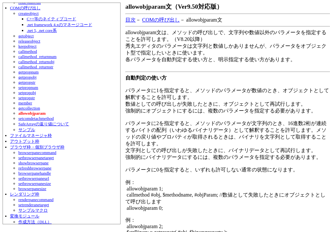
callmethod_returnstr (35, 66)
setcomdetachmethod (36, 118)
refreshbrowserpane (35, 168)
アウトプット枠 (24, 141)
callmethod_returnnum (37, 56)
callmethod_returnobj (36, 61)
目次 (130, 20)
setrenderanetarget (33, 204)
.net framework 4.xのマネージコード (59, 24)
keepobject (27, 46)
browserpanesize (32, 188)
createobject (28, 13)
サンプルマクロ (33, 210)
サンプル (26, 129)
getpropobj (27, 77)
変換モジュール (24, 216)
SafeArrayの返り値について (43, 123)
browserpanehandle (34, 173)
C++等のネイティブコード (51, 18)
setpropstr (26, 97)
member (25, 103)
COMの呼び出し (25, 7)
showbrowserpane (33, 162)
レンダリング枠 (24, 194)
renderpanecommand (35, 199)
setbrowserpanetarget (36, 157)
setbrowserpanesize (34, 183)
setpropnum (28, 87)
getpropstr (26, 82)
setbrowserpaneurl (33, 178)
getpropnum (28, 72)
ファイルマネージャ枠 (31, 135)
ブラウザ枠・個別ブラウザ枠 (37, 147)
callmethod (27, 51)
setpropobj (27, 92)
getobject (26, 36)
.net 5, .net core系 (42, 30)
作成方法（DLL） (35, 221)
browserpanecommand (37, 152)
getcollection (29, 108)
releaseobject (29, 41)
